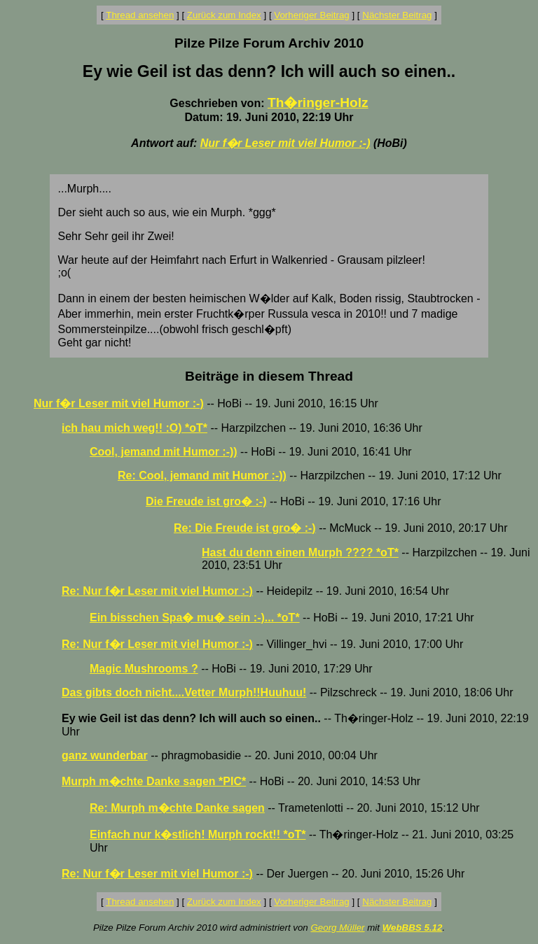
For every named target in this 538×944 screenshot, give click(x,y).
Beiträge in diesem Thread (269, 376)
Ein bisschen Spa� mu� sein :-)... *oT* (195, 618)
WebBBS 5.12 (412, 927)
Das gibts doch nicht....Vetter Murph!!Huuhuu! (184, 692)
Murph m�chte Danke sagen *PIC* (154, 781)
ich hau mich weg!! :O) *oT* (134, 428)
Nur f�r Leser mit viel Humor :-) (285, 143)
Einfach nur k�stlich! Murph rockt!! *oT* (197, 834)
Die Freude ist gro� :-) (206, 501)
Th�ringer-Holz (318, 102)
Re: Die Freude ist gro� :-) (245, 528)
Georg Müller (337, 927)
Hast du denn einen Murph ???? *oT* (300, 552)
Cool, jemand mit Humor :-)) (163, 452)
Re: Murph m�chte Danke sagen (177, 808)
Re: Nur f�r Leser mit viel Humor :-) (157, 591)
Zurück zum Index (224, 15)
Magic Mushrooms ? (144, 669)
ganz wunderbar (105, 755)
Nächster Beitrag (397, 15)
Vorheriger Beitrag (311, 15)
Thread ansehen (140, 15)
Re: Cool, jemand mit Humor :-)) (202, 475)
